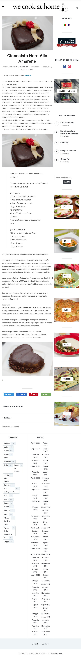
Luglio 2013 (35, 575)
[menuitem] (28, 75)
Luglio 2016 (35, 501)
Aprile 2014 (35, 554)
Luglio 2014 (35, 548)
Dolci (31, 69)
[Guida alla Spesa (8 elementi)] (8, 478)
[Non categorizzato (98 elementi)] (11, 490)
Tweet (10, 394)
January (64, 142)
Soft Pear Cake (67, 123)
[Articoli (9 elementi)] (8, 447)
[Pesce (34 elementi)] (8, 506)
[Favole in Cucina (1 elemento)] (18, 468)
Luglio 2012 (45, 605)
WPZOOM (59, 653)
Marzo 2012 (45, 617)
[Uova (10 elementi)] (8, 538)
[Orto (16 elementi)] (8, 495)
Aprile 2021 (35, 478)
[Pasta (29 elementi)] (8, 499)
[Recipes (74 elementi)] (9, 510)
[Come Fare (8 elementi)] (8, 456)
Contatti (45, 644)
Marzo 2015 (45, 528)
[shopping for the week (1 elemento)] (9, 521)
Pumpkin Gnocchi (68, 150)
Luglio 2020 (35, 490)
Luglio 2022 (35, 466)
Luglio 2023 (35, 449)
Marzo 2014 (45, 554)
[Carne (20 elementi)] (8, 450)
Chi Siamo (35, 644)
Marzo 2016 (45, 507)
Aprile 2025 (35, 443)
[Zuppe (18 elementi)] (8, 541)
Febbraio (7, 418)
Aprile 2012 (45, 614)
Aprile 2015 (35, 528)
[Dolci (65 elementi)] (8, 465)
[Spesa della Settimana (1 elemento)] (9, 531)
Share (23, 394)
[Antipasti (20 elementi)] (9, 443)
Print (47, 394)
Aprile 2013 (45, 581)
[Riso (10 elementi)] (8, 514)
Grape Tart (65, 159)
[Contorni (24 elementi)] (9, 461)
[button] (3, 7)
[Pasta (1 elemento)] (8, 503)
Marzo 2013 (45, 584)
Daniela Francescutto (19, 67)
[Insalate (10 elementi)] (9, 485)
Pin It (35, 394)
